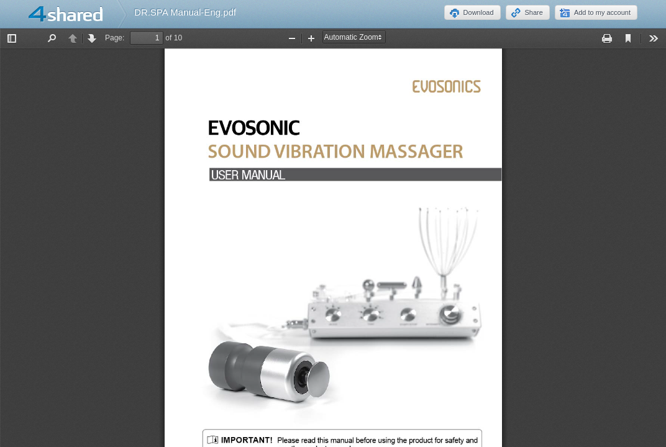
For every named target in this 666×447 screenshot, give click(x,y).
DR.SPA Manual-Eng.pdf (185, 12)
